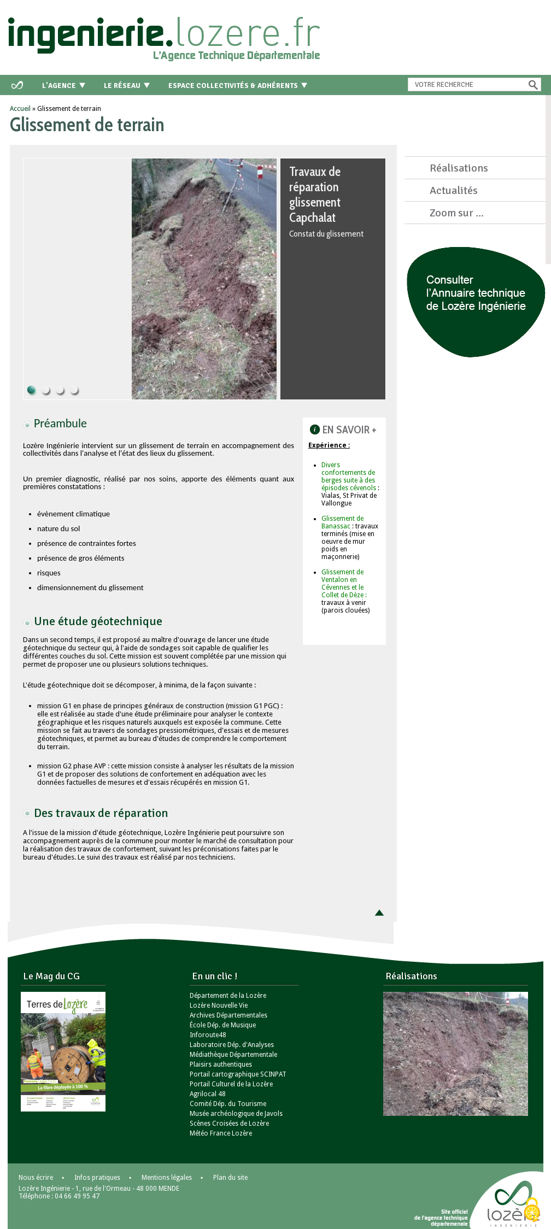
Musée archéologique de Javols (236, 1114)
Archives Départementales (228, 1015)
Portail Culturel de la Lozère (231, 1084)
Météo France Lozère (221, 1133)
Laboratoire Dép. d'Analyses (232, 1045)
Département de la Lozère (228, 995)
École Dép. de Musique (223, 1025)
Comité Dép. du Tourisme (228, 1104)
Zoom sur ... (457, 213)
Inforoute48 (208, 1035)
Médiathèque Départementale (233, 1055)
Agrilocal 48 (208, 1094)
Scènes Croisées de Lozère (229, 1123)
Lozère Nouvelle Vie (219, 1005)
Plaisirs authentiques (221, 1064)
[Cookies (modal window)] (532, 1210)
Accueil (20, 109)
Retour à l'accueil (166, 35)
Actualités (454, 190)
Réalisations (459, 168)
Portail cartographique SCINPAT (238, 1074)
